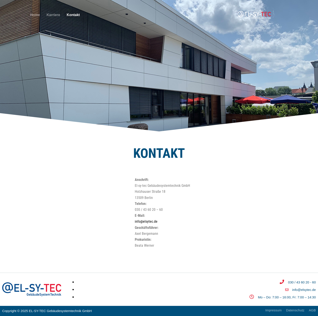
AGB (312, 310)
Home (35, 15)
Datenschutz (295, 310)
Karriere (53, 15)
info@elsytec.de (146, 221)
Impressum (273, 310)
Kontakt (73, 15)
